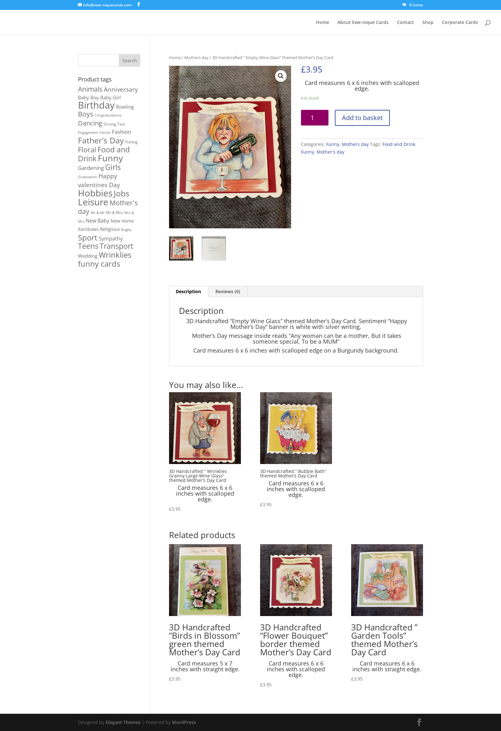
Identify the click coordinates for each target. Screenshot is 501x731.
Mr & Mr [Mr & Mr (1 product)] (98, 212)
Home (322, 22)
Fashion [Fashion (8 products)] (121, 131)
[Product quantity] (314, 118)
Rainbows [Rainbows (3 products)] (88, 229)
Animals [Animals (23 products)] (90, 89)
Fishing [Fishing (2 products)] (131, 142)
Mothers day (196, 57)
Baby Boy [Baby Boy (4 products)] (88, 97)
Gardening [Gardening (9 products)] (91, 167)
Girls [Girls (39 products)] (113, 167)
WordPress (184, 722)
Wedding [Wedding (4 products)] (87, 256)
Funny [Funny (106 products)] (110, 158)
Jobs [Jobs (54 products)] (121, 193)
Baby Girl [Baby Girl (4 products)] (110, 97)
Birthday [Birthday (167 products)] (96, 105)
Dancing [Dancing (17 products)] (90, 123)
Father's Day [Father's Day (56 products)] (101, 140)
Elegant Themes (123, 722)
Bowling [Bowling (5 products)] (125, 106)
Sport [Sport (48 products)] (87, 237)
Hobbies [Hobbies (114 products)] (95, 193)
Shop (428, 22)
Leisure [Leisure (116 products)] (93, 202)
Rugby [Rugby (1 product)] (126, 229)
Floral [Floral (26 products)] (87, 149)
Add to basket (362, 117)
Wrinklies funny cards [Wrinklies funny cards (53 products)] (104, 259)
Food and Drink (398, 144)
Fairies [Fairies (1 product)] (105, 132)
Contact (405, 22)
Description (188, 291)
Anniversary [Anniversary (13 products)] (121, 89)
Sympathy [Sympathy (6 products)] (111, 238)
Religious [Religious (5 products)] (110, 229)
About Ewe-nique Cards (363, 22)
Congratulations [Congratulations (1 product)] (108, 115)
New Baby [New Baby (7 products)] (97, 220)
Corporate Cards (460, 22)
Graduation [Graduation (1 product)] (87, 177)
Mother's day (330, 152)
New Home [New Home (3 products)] (122, 221)
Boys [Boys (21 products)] (85, 114)
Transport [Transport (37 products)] (116, 246)
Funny (332, 144)
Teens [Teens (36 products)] (88, 246)
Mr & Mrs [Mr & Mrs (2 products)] (114, 212)
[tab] (188, 291)
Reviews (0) (227, 291)
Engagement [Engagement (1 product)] (88, 132)
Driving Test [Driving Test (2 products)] (114, 124)
